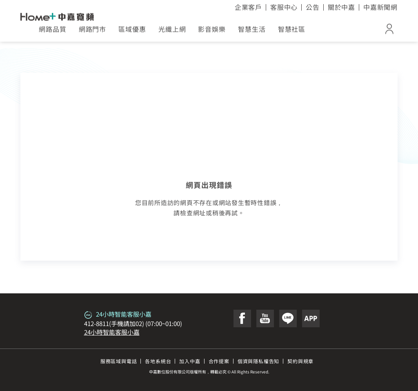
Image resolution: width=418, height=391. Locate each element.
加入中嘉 (189, 360)
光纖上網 (172, 32)
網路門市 (93, 32)
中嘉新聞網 (380, 7)
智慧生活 (252, 32)
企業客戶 (248, 7)
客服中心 (284, 7)
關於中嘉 (341, 7)
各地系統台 (158, 360)
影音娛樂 (212, 32)
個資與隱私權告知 (258, 360)
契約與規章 (300, 360)
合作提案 (219, 360)
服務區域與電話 (118, 360)
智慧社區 (292, 32)
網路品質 (53, 32)
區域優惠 (132, 32)
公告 (313, 7)
